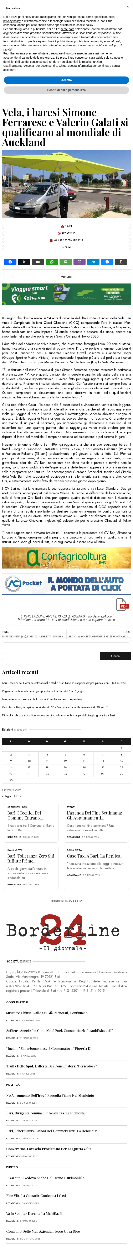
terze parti (67, 29)
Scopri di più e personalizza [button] (66, 90)
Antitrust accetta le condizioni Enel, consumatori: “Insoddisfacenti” (59, 1030)
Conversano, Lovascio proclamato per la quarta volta (48, 1149)
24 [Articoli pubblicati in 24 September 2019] (29, 774)
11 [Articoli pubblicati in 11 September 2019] (47, 761)
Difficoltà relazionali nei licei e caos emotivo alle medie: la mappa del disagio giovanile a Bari (58, 715)
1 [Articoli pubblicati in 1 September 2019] (121, 748)
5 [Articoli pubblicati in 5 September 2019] (65, 755)
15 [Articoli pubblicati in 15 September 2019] (121, 761)
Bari (24, 807)
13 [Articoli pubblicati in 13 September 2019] (84, 761)
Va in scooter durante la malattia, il (34, 1213)
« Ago (6, 796)
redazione (14, 837)
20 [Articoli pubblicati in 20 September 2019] (84, 767)
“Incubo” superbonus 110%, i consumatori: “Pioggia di (48, 1048)
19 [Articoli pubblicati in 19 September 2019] (65, 767)
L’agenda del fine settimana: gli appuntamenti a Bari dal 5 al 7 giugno (43, 691)
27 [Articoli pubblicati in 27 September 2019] (84, 774)
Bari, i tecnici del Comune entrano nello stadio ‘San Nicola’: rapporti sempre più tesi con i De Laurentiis (64, 683)
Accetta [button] (66, 80)
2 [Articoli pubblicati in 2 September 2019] (11, 755)
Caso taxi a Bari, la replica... (95, 856)
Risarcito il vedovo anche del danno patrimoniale (45, 1178)
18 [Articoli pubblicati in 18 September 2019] (47, 767)
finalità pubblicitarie (60, 41)
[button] (127, 6)
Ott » (17, 796)
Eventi (71, 807)
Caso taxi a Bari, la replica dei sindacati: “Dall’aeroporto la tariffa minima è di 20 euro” (55, 707)
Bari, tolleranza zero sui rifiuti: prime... (30, 858)
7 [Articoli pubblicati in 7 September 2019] (102, 755)
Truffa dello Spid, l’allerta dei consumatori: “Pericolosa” (51, 1066)
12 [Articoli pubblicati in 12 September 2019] (65, 761)
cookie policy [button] (84, 25)
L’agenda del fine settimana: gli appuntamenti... (94, 815)
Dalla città (14, 850)
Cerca (115, 656)
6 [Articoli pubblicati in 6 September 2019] (84, 755)
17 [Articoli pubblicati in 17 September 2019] (29, 767)
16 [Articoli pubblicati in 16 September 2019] (11, 767)
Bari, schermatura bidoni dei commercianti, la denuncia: (51, 1131)
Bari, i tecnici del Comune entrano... (25, 815)
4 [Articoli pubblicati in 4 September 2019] (47, 755)
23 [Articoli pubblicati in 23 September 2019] (10, 774)
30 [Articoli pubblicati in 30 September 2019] (10, 780)
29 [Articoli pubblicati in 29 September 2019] (121, 774)
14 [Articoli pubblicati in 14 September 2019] (102, 761)
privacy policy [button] (12, 21)
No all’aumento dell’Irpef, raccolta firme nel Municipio (50, 1095)
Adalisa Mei (74, 875)
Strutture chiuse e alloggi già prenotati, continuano (47, 1013)
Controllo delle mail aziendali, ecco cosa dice (43, 1231)
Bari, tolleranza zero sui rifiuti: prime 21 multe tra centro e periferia (42, 699)
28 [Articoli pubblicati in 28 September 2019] (102, 774)
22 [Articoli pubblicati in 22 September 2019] (121, 767)
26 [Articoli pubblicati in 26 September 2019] (65, 774)
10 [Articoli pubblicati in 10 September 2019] (29, 761)
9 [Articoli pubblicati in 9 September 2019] (11, 761)
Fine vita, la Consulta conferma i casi (36, 1195)
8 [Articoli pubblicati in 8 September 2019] (121, 755)
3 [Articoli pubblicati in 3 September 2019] (29, 755)
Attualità (13, 807)
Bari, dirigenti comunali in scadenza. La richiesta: (45, 1113)
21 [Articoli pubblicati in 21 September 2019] (102, 767)
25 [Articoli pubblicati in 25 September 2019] (47, 774)
